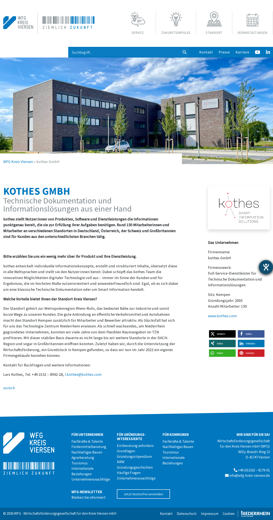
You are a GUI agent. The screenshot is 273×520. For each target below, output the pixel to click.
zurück (9, 387)
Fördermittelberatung (88, 446)
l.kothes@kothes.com (83, 374)
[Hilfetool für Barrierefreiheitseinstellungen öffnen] (266, 267)
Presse (224, 52)
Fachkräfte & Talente (87, 441)
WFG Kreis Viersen (18, 161)
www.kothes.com (222, 315)
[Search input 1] (125, 52)
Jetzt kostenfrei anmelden (143, 494)
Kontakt (206, 52)
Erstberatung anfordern (135, 445)
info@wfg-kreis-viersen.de (249, 475)
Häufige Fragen (129, 472)
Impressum (209, 513)
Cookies (229, 513)
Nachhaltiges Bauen (86, 452)
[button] (222, 334)
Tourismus (79, 463)
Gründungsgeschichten (135, 467)
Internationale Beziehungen (82, 471)
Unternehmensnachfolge (90, 479)
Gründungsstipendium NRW (134, 459)
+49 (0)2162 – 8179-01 (254, 470)
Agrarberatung (82, 457)
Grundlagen (126, 451)
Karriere (242, 52)
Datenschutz (187, 513)
